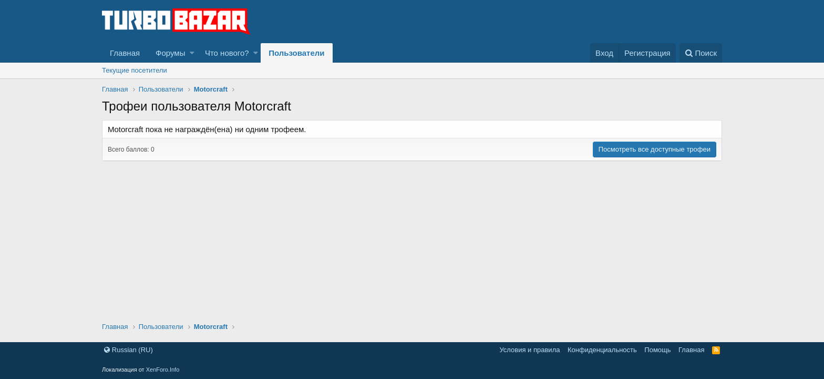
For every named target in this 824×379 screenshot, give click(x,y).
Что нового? (227, 52)
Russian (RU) (128, 350)
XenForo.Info (163, 369)
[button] (192, 53)
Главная (125, 52)
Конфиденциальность (602, 350)
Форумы (170, 52)
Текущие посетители (134, 70)
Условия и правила (529, 350)
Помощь (657, 350)
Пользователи (296, 52)
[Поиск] (700, 53)
